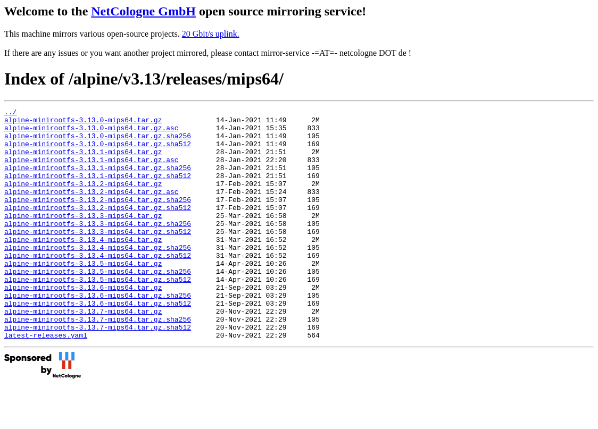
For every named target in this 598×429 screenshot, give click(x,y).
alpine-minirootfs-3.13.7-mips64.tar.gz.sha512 (97, 371)
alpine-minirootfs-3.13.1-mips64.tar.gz (83, 161)
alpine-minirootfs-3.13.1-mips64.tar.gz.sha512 (97, 190)
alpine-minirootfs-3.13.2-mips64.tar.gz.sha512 (97, 228)
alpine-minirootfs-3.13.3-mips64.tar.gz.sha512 (97, 257)
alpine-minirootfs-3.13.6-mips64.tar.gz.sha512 (97, 343)
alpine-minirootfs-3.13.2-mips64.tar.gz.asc (91, 209)
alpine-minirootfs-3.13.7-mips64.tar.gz (83, 352)
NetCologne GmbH (143, 11)
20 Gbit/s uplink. (210, 33)
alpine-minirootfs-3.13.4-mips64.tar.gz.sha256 (97, 276)
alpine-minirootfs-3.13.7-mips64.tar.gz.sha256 (97, 362)
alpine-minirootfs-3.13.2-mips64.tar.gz (83, 199)
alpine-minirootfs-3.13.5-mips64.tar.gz (83, 295)
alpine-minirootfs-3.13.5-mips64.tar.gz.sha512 (97, 314)
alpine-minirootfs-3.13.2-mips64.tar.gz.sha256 (97, 218)
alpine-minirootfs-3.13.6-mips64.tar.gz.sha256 (97, 333)
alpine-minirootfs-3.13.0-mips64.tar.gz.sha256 (97, 142)
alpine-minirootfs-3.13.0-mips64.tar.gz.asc (91, 132)
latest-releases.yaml (45, 381)
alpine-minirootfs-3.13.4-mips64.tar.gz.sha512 (97, 285)
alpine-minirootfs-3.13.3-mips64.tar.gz (83, 237)
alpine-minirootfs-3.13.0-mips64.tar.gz (83, 123)
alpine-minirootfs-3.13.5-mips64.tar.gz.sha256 (97, 304)
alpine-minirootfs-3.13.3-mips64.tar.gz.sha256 (97, 247)
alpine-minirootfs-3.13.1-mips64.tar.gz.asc (91, 170)
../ (10, 113)
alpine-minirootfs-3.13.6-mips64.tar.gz (83, 324)
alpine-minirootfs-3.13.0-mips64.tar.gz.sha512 (97, 151)
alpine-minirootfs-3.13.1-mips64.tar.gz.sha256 (97, 180)
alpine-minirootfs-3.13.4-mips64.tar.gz (83, 266)
